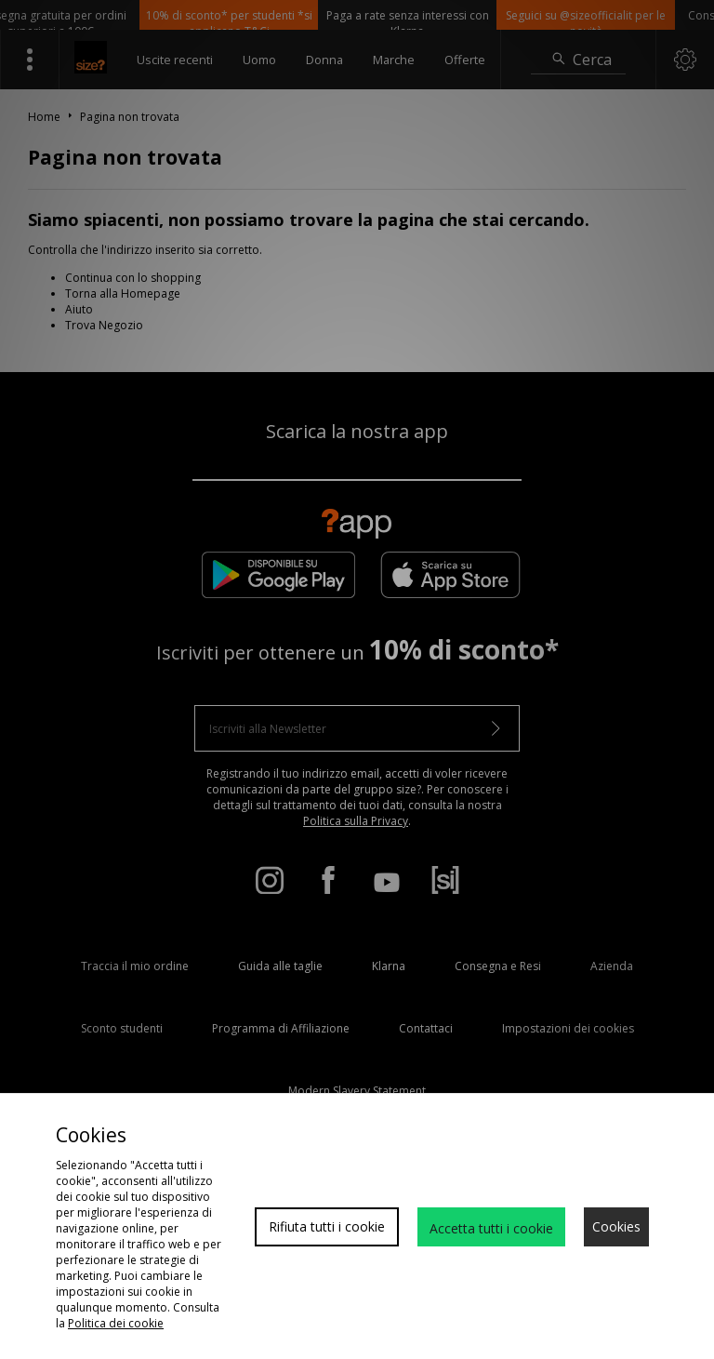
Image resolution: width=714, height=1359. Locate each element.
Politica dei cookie (116, 1323)
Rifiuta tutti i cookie (327, 1226)
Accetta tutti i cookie (491, 1228)
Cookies (616, 1226)
